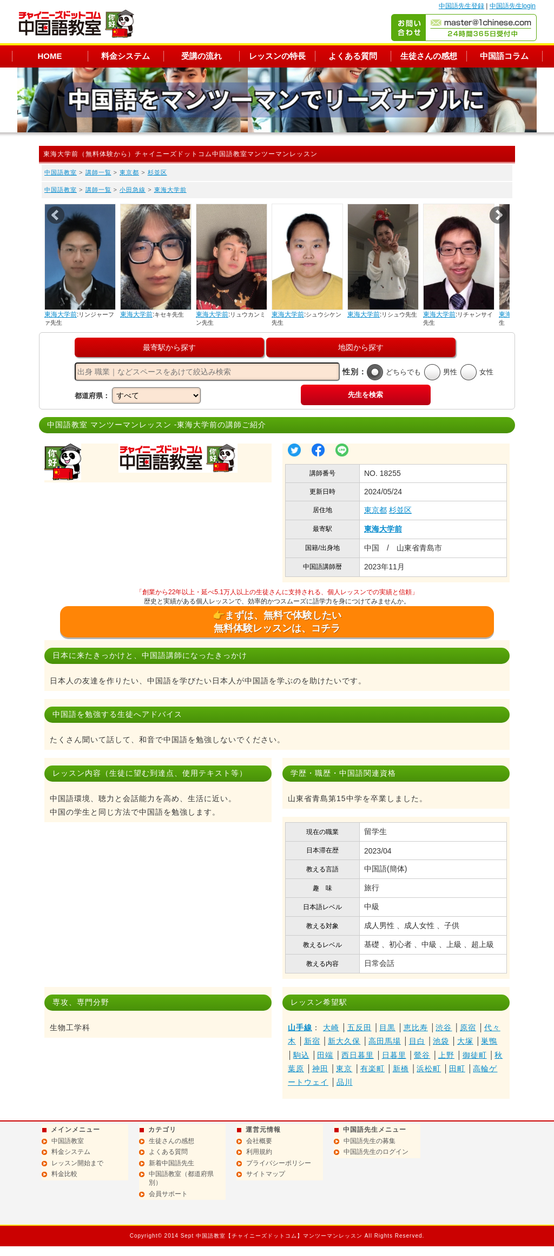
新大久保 (344, 1041)
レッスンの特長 (277, 56)
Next (498, 215)
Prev (55, 215)
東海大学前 (170, 189)
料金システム (125, 56)
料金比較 (64, 1174)
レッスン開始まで (77, 1163)
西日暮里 (357, 1055)
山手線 (300, 1027)
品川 (345, 1082)
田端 (325, 1055)
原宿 (468, 1027)
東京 (344, 1068)
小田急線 (133, 189)
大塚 (465, 1041)
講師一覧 (98, 172)
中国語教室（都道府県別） (181, 1178)
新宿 (312, 1041)
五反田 (359, 1027)
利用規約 (259, 1152)
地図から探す (361, 347)
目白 (417, 1041)
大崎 (331, 1027)
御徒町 (475, 1055)
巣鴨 (489, 1041)
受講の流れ (201, 56)
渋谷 (444, 1027)
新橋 (401, 1068)
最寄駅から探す (169, 347)
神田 (320, 1068)
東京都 (129, 172)
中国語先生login (513, 6)
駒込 (301, 1055)
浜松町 (429, 1068)
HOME (50, 56)
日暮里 (394, 1055)
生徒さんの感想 (428, 56)
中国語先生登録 (461, 6)
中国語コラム (504, 56)
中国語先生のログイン (376, 1152)
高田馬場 (384, 1041)
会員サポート (168, 1194)
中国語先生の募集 (369, 1141)
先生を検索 (365, 395)
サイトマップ (265, 1174)
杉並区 (157, 172)
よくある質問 (352, 56)
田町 (457, 1068)
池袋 (441, 1041)
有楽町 (372, 1068)
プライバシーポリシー (278, 1163)
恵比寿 (416, 1027)
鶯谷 (422, 1055)
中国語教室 (60, 172)
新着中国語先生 (171, 1163)
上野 (446, 1055)
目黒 (387, 1027)
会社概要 (259, 1141)
